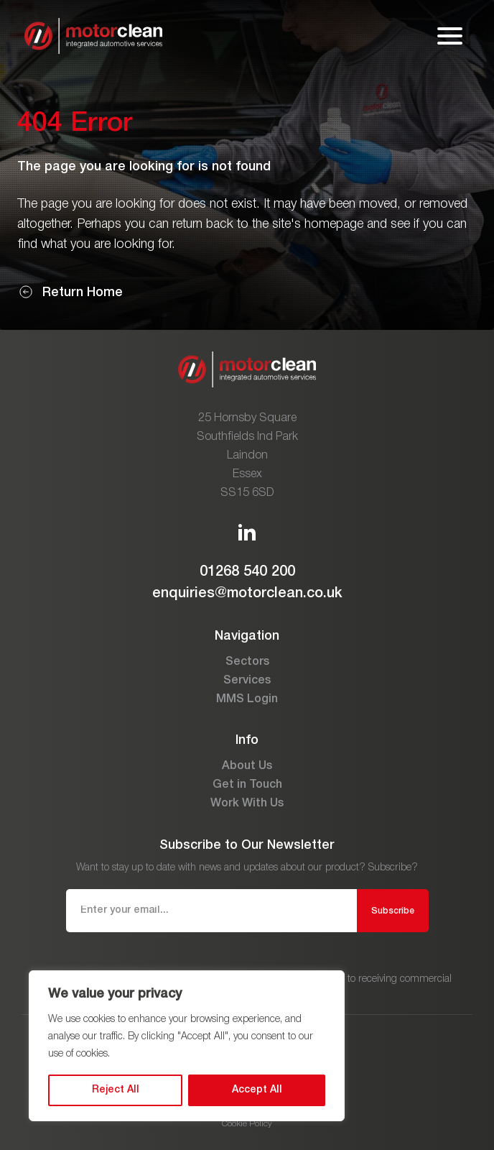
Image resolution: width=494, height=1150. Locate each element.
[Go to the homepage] (93, 36)
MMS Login (247, 699)
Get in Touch (247, 785)
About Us (247, 766)
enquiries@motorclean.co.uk (247, 593)
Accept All (257, 1090)
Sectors (247, 662)
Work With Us (247, 804)
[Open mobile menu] (449, 36)
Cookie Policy (247, 1124)
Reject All (115, 1090)
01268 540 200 (247, 572)
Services (247, 681)
